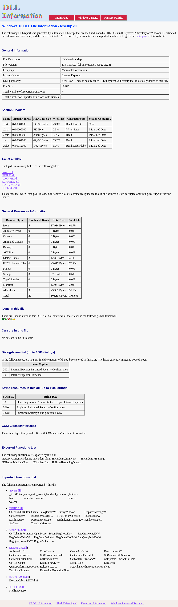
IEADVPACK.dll (11, 184)
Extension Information (93, 603)
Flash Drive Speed (66, 603)
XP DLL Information (40, 603)
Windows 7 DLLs (87, 17)
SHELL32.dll (9, 187)
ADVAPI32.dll (10, 178)
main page (141, 36)
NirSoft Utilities (113, 17)
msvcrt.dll (7, 172)
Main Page (61, 17)
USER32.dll (8, 175)
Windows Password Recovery (127, 603)
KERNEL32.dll (10, 181)
